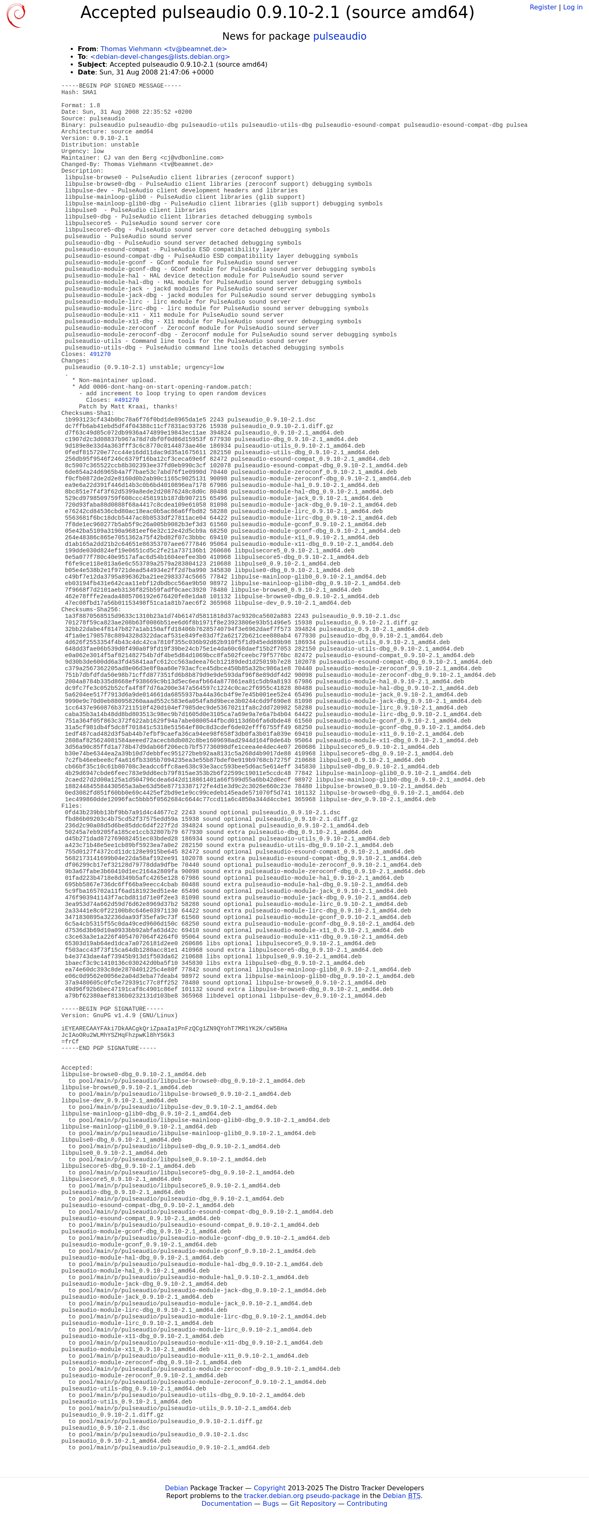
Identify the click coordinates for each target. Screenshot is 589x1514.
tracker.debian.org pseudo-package (302, 1496)
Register (543, 7)
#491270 (127, 400)
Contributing (367, 1503)
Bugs (271, 1503)
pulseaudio (340, 36)
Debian (176, 1488)
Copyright (270, 1488)
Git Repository (313, 1503)
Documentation (227, 1503)
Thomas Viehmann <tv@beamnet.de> (164, 49)
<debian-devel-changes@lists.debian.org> (160, 57)
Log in (573, 7)
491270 (100, 354)
